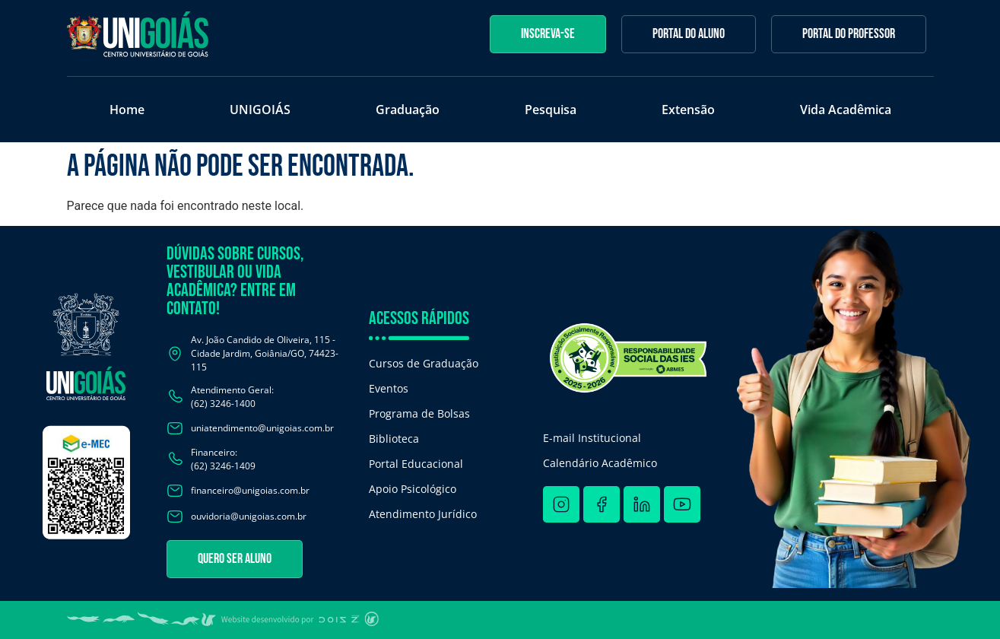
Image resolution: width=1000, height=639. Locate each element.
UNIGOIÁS (260, 109)
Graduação (408, 109)
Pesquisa (550, 109)
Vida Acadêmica (845, 109)
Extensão (688, 109)
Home (127, 109)
